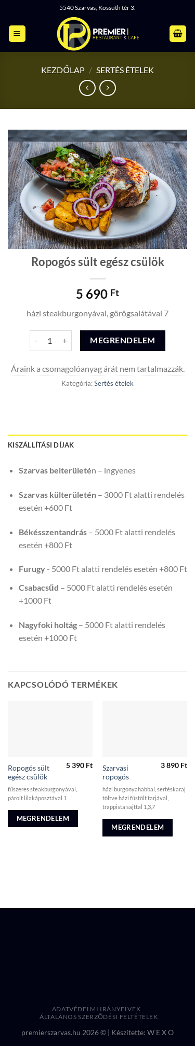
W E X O (160, 1032)
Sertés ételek (125, 70)
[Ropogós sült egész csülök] (50, 729)
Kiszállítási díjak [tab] (41, 445)
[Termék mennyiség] (50, 340)
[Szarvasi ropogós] (144, 729)
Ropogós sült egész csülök (28, 773)
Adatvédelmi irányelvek (96, 1009)
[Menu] (17, 34)
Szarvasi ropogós (115, 773)
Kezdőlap (62, 70)
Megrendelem (122, 340)
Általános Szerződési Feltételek (99, 1017)
